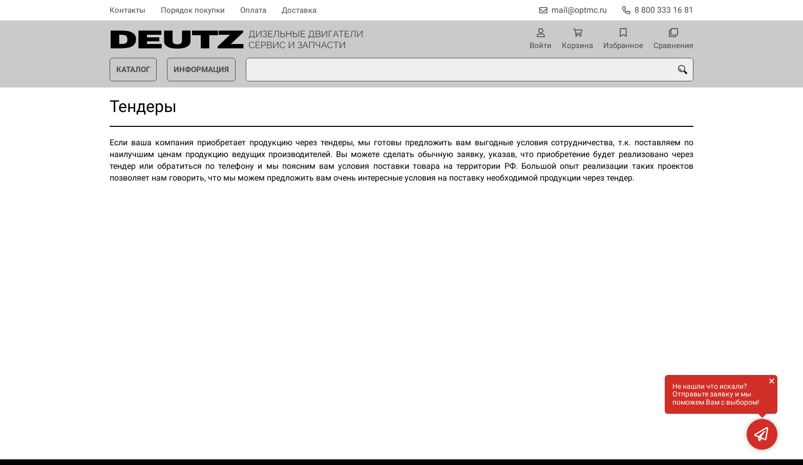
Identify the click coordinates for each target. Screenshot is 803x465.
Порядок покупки (193, 10)
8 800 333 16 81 (664, 10)
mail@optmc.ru (579, 10)
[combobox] (469, 69)
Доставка (299, 10)
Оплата (253, 10)
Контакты (127, 10)
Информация (201, 69)
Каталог (133, 69)
